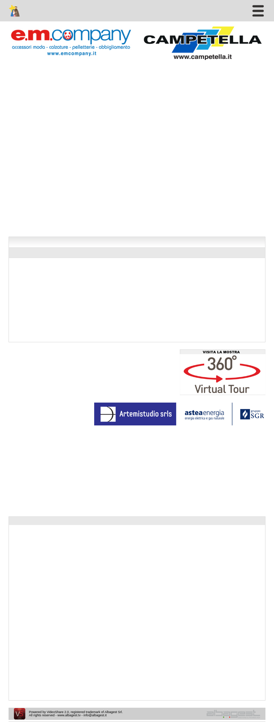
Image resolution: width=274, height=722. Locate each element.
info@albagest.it (95, 715)
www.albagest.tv (69, 715)
